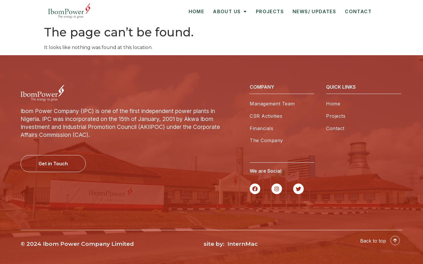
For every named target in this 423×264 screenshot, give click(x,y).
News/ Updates (314, 11)
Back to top (373, 245)
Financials (261, 128)
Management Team (272, 104)
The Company (266, 140)
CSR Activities (266, 116)
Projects (270, 11)
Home (196, 11)
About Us (230, 11)
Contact (358, 11)
